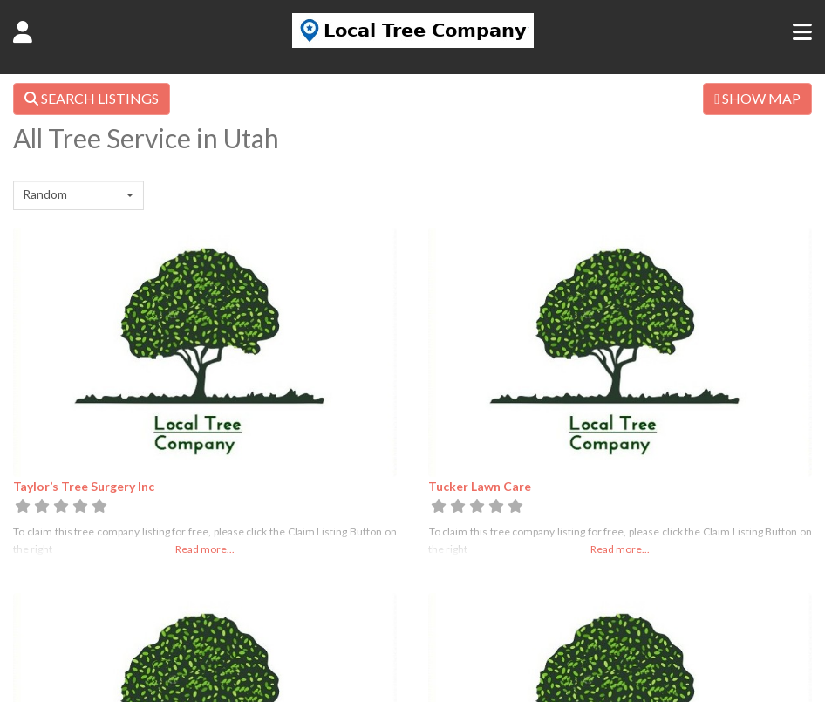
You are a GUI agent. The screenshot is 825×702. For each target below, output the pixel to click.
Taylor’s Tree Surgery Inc (83, 486)
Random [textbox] (45, 194)
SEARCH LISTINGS (91, 98)
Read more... (205, 548)
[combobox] (78, 195)
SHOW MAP (757, 98)
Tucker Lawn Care (479, 486)
